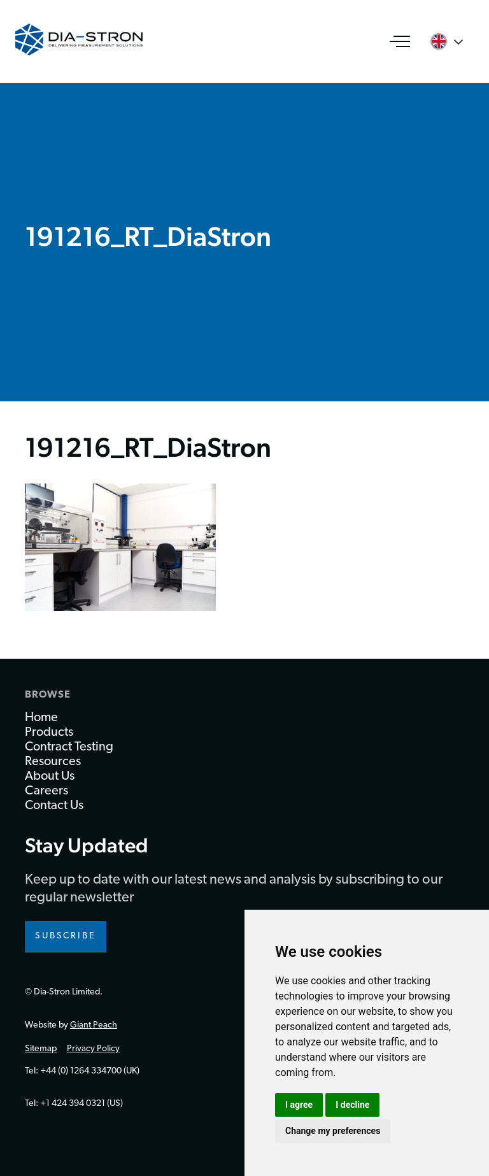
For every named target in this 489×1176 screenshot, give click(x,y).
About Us (49, 776)
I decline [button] (352, 1105)
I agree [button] (299, 1105)
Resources (53, 762)
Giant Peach (93, 1025)
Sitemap (41, 1049)
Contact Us (54, 806)
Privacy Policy (93, 1049)
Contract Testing (69, 747)
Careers (46, 791)
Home (41, 718)
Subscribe (65, 936)
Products (49, 732)
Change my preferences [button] (332, 1131)
